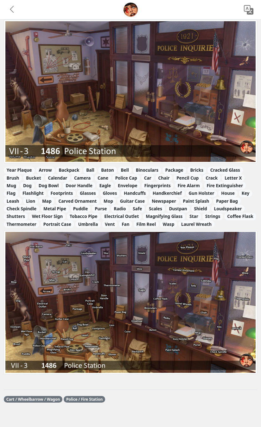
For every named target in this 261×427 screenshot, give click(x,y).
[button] (12, 10)
